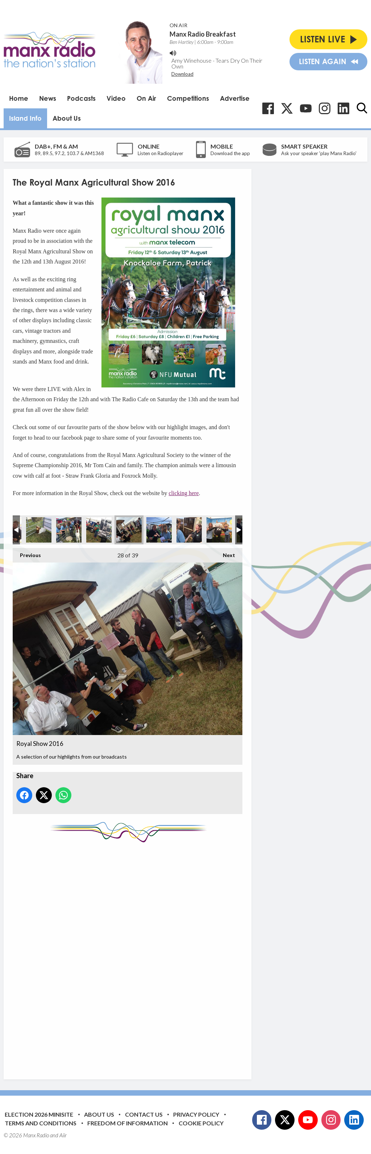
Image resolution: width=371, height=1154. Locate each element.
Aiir (63, 1135)
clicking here (183, 493)
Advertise (235, 98)
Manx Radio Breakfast (203, 34)
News (47, 98)
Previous (27, 553)
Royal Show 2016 (38, 530)
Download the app (230, 153)
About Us (67, 118)
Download (182, 74)
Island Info (25, 118)
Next (225, 553)
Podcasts (81, 98)
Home (18, 98)
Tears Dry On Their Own (216, 63)
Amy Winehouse (191, 60)
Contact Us (144, 1114)
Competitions (188, 98)
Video (116, 98)
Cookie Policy (201, 1123)
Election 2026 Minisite (39, 1114)
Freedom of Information (127, 1123)
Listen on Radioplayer (160, 153)
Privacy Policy (196, 1114)
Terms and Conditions (40, 1123)
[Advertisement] (148, 955)
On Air (146, 98)
